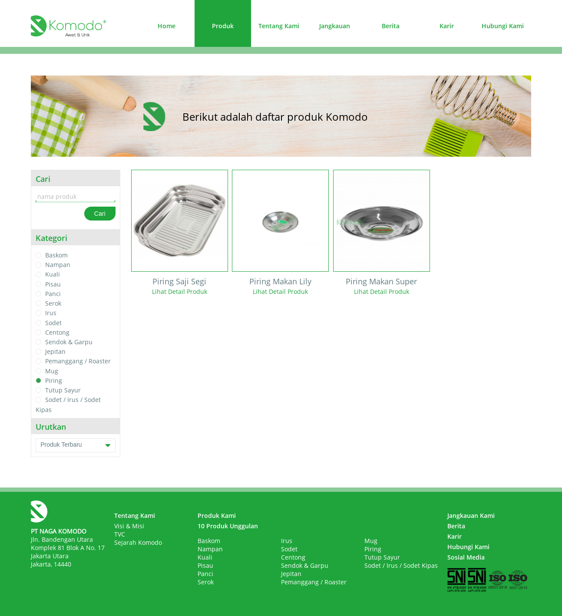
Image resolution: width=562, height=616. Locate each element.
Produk (223, 26)
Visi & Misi (129, 526)
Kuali (52, 274)
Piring (53, 380)
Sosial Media (466, 557)
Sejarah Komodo (138, 542)
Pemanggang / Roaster (78, 361)
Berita (391, 26)
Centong (57, 332)
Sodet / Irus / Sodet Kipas (401, 565)
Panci (53, 294)
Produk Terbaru (75, 445)
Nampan (57, 264)
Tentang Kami (278, 26)
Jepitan (55, 351)
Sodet (53, 323)
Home (166, 26)
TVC (119, 534)
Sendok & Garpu (69, 342)
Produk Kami (217, 515)
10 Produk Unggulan (228, 526)
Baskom (56, 255)
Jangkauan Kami (471, 515)
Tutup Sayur (63, 390)
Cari (100, 213)
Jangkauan (334, 26)
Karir (447, 26)
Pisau (53, 284)
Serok (53, 303)
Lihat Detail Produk (179, 291)
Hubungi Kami (503, 26)
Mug (51, 371)
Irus (50, 313)
